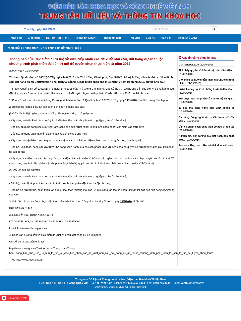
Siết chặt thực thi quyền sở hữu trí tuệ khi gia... (206, 98)
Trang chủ (15, 37)
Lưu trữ (150, 37)
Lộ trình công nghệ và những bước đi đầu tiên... (206, 89)
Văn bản (166, 37)
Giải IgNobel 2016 (189, 64)
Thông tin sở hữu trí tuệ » (65, 47)
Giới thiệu (34, 37)
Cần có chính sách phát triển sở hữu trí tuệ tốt (206, 126)
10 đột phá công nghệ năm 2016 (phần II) (206, 107)
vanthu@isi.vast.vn (192, 282)
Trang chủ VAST (187, 37)
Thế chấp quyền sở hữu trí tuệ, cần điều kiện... (206, 70)
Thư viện (134, 37)
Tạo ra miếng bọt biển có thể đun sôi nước (206, 145)
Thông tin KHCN (86, 37)
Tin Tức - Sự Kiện (57, 37)
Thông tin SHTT (113, 37)
